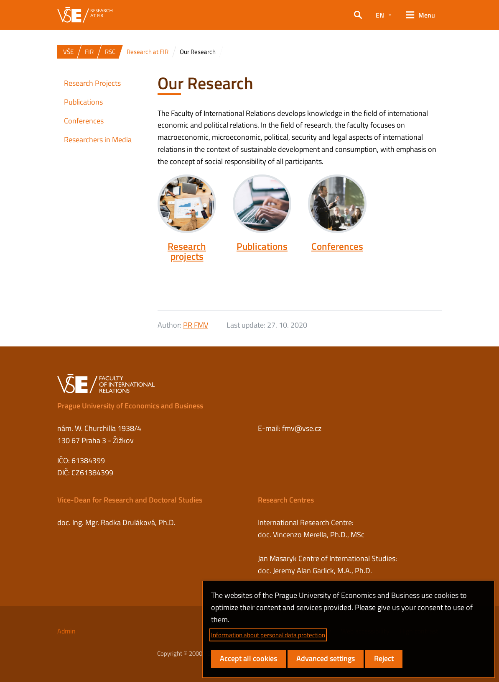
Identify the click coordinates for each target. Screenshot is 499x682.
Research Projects (92, 83)
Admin (66, 631)
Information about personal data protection (268, 635)
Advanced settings (325, 658)
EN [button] (380, 15)
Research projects (187, 251)
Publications (262, 246)
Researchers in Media (98, 139)
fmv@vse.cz (301, 428)
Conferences (337, 246)
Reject (384, 658)
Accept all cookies (248, 658)
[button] (358, 15)
